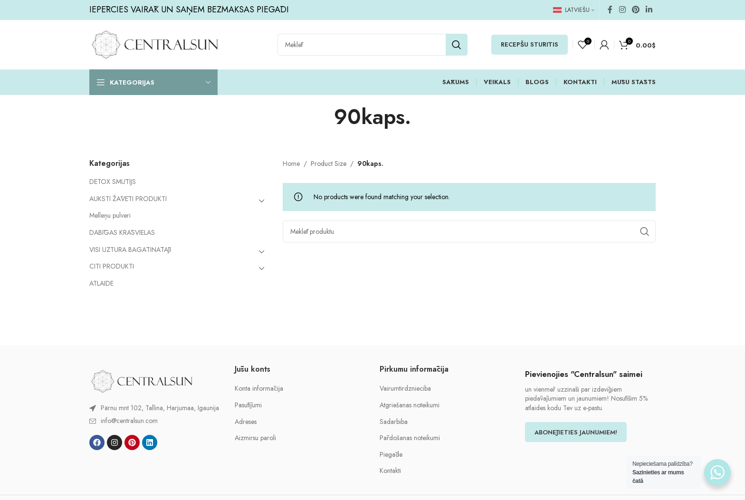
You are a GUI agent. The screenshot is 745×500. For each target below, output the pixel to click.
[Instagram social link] (622, 9)
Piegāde (391, 454)
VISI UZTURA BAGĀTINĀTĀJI (130, 249)
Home (291, 163)
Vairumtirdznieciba (405, 388)
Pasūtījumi (248, 405)
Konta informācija (259, 388)
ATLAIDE (101, 283)
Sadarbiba (394, 421)
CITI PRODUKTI (111, 266)
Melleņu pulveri (110, 215)
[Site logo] (154, 43)
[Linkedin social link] (649, 9)
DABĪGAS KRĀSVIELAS (122, 232)
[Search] (372, 45)
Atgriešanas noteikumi (409, 405)
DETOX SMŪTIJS (112, 181)
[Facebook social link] (610, 9)
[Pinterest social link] (635, 9)
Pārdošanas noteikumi (410, 437)
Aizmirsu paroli (255, 437)
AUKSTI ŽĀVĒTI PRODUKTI (128, 198)
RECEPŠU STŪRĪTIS (529, 44)
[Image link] (141, 380)
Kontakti (390, 470)
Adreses (246, 421)
